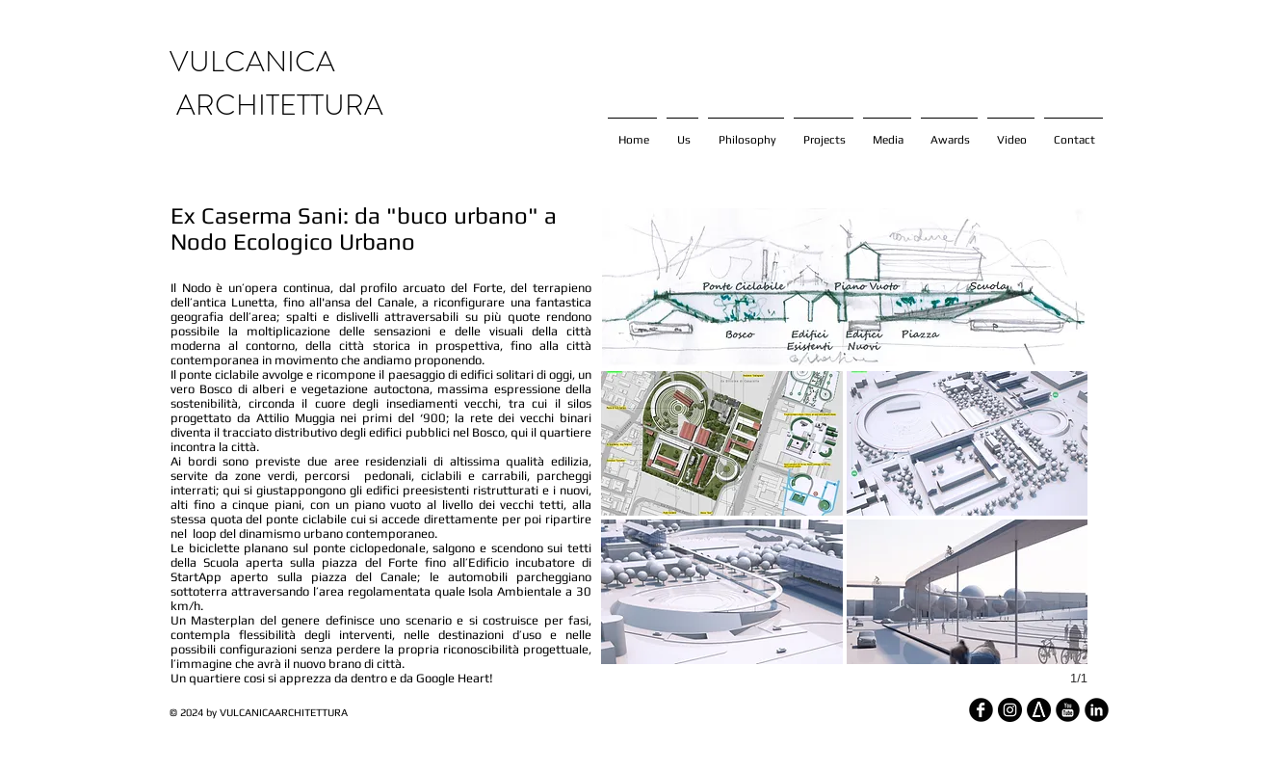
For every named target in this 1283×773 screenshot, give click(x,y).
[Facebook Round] (981, 710)
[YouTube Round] (1068, 710)
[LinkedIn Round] (1097, 710)
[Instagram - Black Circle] (1010, 710)
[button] (722, 443)
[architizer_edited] (1039, 710)
